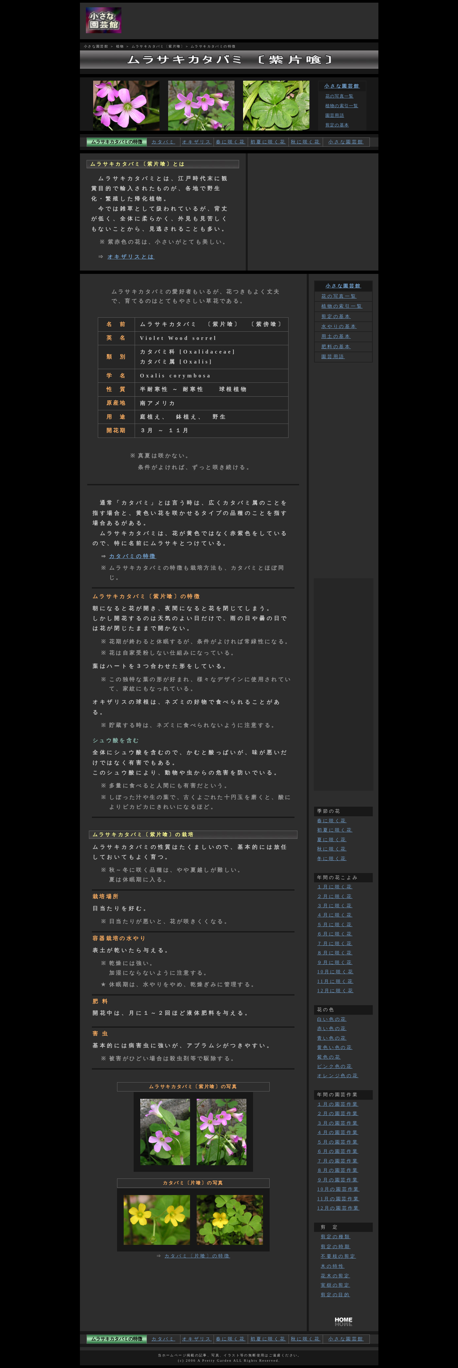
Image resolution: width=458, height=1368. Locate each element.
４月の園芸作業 (337, 1132)
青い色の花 (332, 1038)
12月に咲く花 (335, 990)
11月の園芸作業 (338, 1198)
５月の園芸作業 (337, 1142)
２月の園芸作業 (337, 1113)
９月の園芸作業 (337, 1179)
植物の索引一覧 (341, 106)
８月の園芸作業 (337, 1170)
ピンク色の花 (334, 1066)
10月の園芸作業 (338, 1189)
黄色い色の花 (334, 1047)
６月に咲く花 (334, 933)
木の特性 (333, 1266)
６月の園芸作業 (337, 1151)
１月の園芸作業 (337, 1104)
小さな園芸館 (342, 86)
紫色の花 (329, 1057)
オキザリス (197, 141)
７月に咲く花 (334, 943)
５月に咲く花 (334, 924)
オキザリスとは (131, 257)
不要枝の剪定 (338, 1256)
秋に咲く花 (306, 141)
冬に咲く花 (332, 858)
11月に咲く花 (335, 981)
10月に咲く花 (335, 971)
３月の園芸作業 (337, 1123)
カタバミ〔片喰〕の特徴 (197, 1255)
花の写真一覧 (339, 96)
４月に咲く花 (334, 915)
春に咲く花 (231, 141)
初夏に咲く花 (268, 141)
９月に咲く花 (334, 962)
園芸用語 (334, 115)
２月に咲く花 (334, 896)
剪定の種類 (336, 1236)
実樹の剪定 (335, 1285)
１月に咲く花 (334, 886)
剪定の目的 (335, 1294)
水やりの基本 (339, 326)
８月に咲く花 (334, 952)
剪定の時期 (336, 1246)
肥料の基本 (336, 346)
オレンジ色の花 (337, 1075)
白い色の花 (332, 1019)
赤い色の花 (332, 1028)
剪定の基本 (337, 125)
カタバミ (163, 141)
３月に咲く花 (334, 905)
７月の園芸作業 (337, 1161)
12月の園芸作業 (338, 1208)
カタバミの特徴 (133, 556)
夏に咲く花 (332, 839)
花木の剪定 (335, 1275)
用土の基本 (336, 336)
